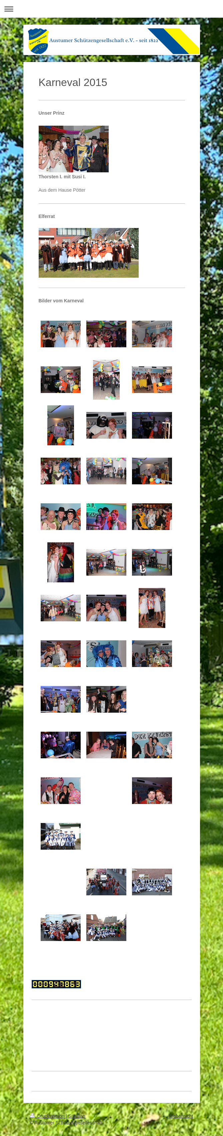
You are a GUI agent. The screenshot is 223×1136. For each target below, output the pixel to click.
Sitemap (76, 1116)
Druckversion (48, 1116)
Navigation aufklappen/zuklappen (111, 9)
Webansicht (181, 1116)
